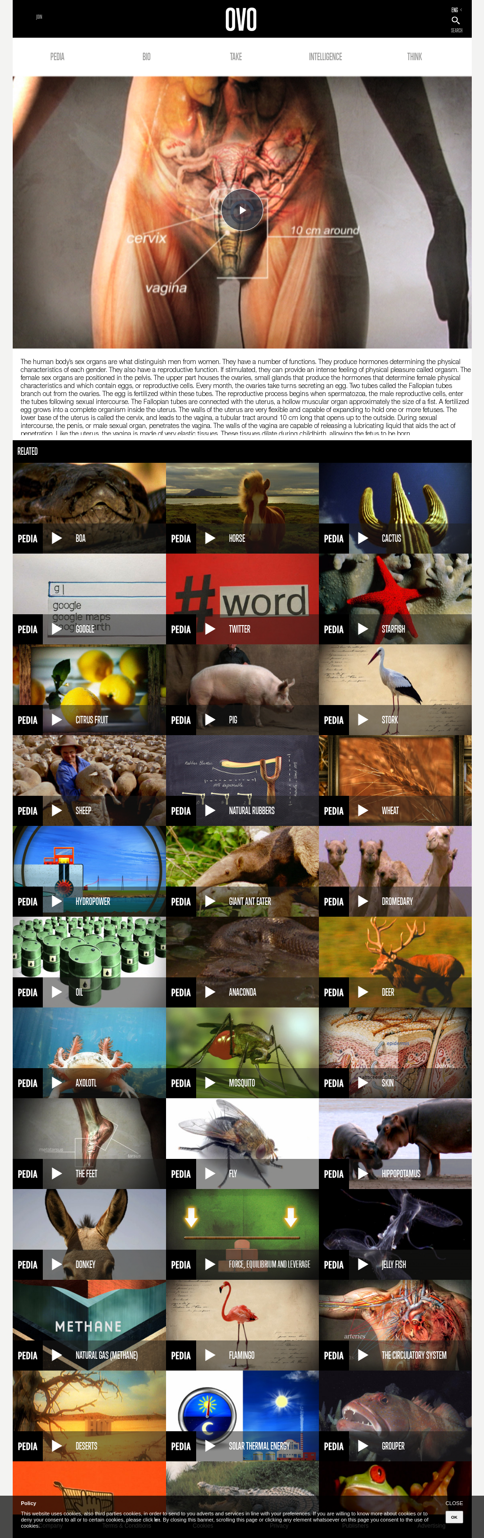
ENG (455, 10)
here (157, 1519)
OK (454, 1517)
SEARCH (456, 30)
